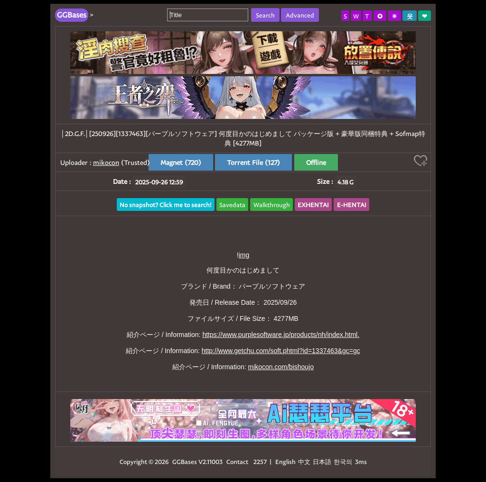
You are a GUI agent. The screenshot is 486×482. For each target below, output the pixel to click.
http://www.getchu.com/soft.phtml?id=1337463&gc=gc (281, 351)
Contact (237, 461)
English (285, 461)
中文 (304, 461)
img (244, 255)
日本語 (322, 461)
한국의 (344, 461)
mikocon (106, 162)
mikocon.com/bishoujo (281, 367)
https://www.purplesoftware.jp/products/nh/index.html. (280, 334)
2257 (260, 461)
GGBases (184, 461)
